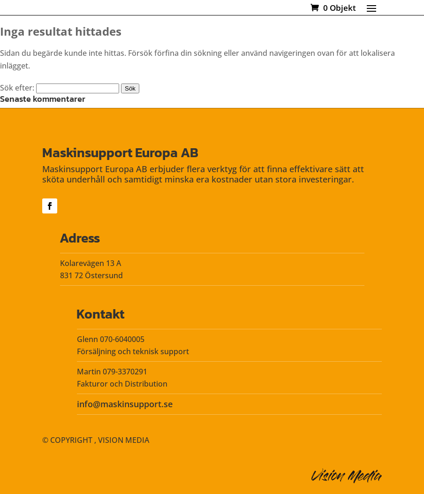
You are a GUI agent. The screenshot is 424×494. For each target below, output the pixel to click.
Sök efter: (17, 88)
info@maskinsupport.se (125, 404)
